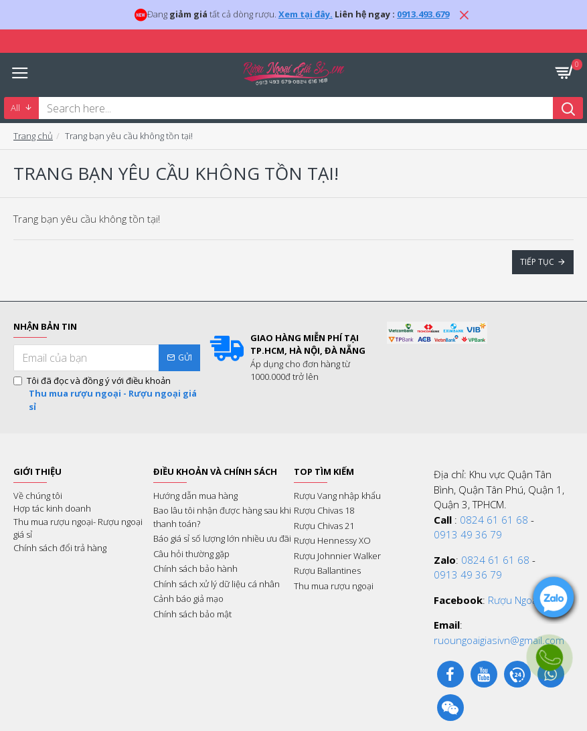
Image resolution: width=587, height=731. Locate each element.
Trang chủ (33, 136)
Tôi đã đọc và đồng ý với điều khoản (106, 394)
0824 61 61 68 (494, 519)
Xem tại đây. (305, 14)
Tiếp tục (537, 262)
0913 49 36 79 (468, 534)
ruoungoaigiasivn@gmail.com (499, 640)
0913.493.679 (423, 14)
